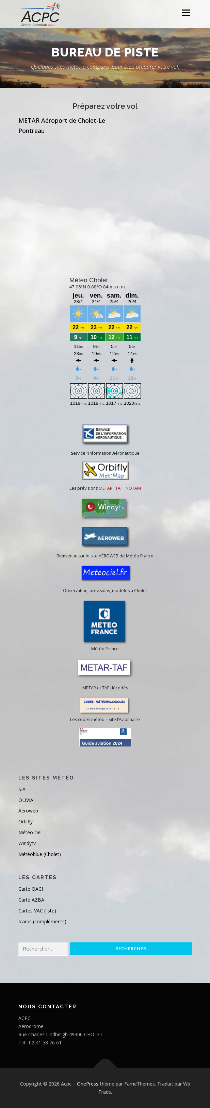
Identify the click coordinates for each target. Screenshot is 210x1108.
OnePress (87, 1083)
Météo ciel (30, 832)
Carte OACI (30, 889)
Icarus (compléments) (42, 921)
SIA (22, 789)
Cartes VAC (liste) (37, 910)
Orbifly (25, 821)
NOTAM (133, 488)
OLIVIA (25, 800)
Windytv (27, 843)
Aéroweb (28, 810)
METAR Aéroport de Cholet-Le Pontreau (61, 125)
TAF (119, 488)
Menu (185, 13)
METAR (105, 488)
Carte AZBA (31, 899)
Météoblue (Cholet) (39, 854)
